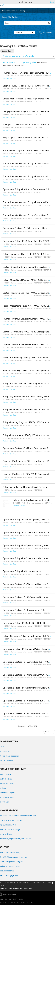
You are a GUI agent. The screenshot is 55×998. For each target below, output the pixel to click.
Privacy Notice (10, 882)
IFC (10, 899)
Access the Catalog (17, 11)
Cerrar (52, 2)
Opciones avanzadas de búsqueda (18, 56)
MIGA (15, 899)
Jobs (49, 882)
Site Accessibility (22, 882)
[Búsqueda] (49, 23)
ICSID (21, 899)
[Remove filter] (12, 51)
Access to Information (38, 882)
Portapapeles (43, 32)
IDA (6, 899)
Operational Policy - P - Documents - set (22, 571)
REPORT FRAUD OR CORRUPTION (20, 889)
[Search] (27, 23)
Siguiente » (49, 732)
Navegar (24, 32)
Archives (5, 11)
